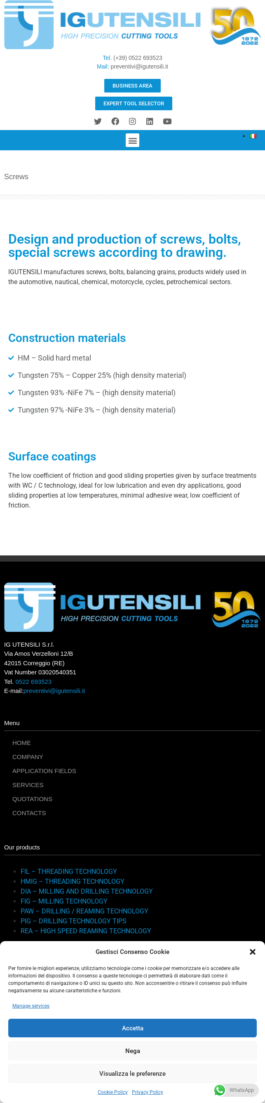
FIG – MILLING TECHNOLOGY (64, 901)
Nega (132, 1051)
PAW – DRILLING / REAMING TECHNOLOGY (84, 911)
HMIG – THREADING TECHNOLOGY (72, 881)
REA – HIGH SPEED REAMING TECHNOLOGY (86, 931)
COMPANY (27, 756)
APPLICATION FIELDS (44, 770)
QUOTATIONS (32, 798)
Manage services (30, 1006)
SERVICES (28, 784)
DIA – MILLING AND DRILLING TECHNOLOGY (87, 891)
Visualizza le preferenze (132, 1073)
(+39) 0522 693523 (137, 58)
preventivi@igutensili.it (139, 66)
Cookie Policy (113, 1092)
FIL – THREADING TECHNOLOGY (69, 871)
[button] (253, 952)
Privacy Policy (147, 1092)
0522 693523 (34, 681)
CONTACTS (29, 812)
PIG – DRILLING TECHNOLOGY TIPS (74, 921)
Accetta (132, 1028)
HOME (21, 742)
